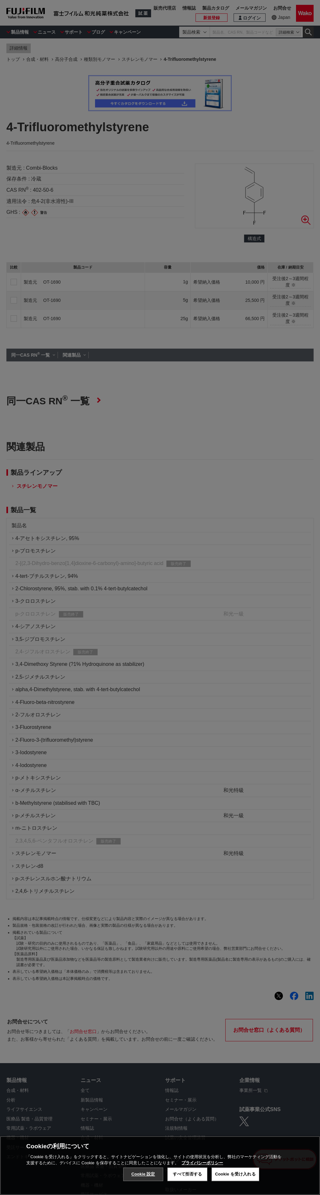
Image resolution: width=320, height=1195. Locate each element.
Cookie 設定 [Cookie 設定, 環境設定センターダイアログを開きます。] (143, 1174)
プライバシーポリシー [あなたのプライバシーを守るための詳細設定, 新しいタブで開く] (202, 1162)
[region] (160, 1165)
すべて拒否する (187, 1174)
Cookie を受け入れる (235, 1174)
